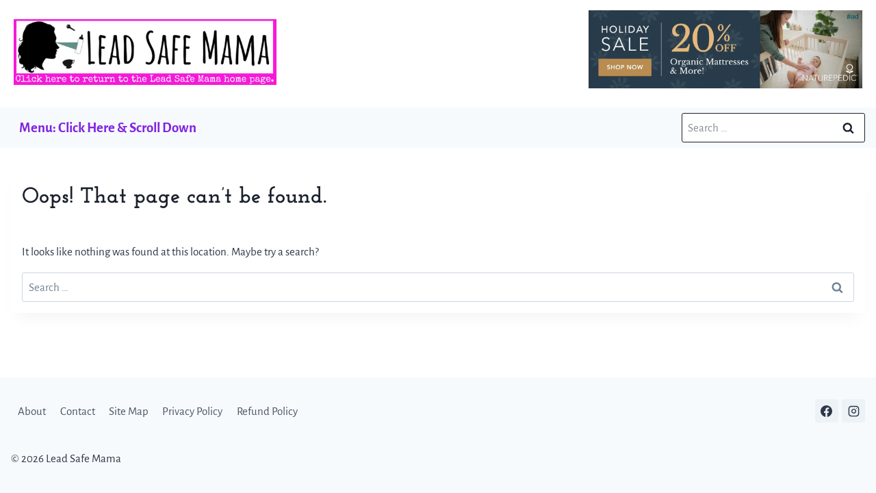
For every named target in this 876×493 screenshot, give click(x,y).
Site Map (129, 411)
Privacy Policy (192, 411)
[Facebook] (826, 410)
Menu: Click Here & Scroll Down (107, 128)
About (32, 411)
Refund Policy (267, 411)
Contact (77, 411)
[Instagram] (853, 410)
